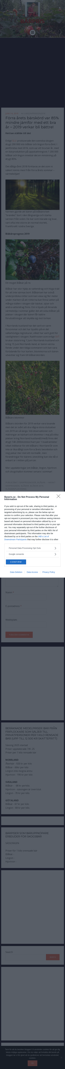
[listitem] (32, 548)
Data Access (32, 572)
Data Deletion (16, 572)
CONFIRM (16, 562)
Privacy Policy (48, 572)
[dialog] (32, 535)
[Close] (59, 497)
